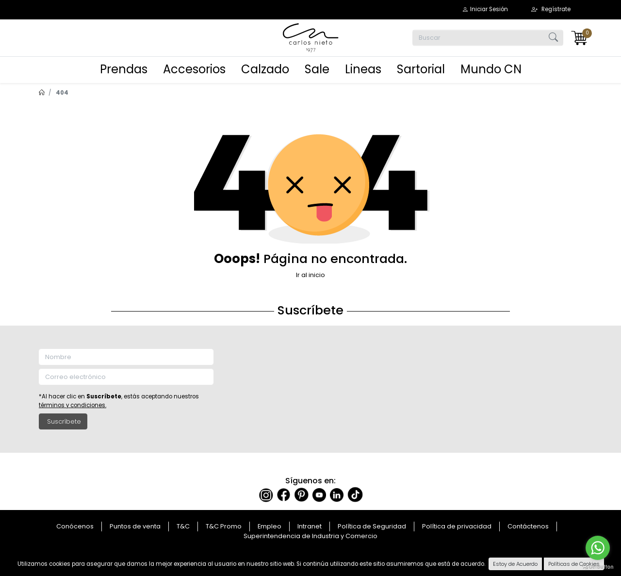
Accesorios (194, 69)
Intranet (309, 526)
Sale (317, 69)
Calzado (265, 69)
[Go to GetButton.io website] (597, 566)
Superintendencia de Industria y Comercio (310, 536)
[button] (485, 9)
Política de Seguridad (372, 526)
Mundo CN (491, 69)
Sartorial (421, 69)
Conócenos (75, 526)
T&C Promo (224, 526)
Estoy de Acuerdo (515, 564)
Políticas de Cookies (574, 564)
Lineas (363, 69)
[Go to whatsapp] (598, 548)
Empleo (269, 526)
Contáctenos (528, 526)
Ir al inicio (310, 275)
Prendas (123, 69)
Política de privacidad (456, 526)
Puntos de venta (135, 526)
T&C (183, 526)
